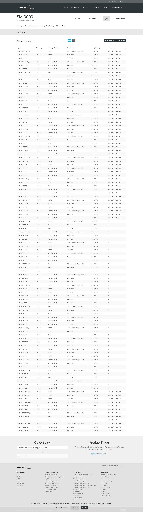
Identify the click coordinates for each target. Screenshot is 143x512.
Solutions (85, 8)
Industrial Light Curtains (52, 481)
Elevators (104, 483)
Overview (77, 19)
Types (106, 19)
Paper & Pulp (105, 477)
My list (112, 1)
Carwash (103, 489)
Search (125, 8)
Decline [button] (74, 507)
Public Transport (106, 493)
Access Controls (106, 479)
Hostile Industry (105, 496)
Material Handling (106, 481)
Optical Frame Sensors (52, 487)
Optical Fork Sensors (51, 485)
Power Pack (76, 491)
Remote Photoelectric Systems (54, 477)
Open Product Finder (98, 454)
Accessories (48, 491)
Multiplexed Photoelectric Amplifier (83, 475)
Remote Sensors (78, 493)
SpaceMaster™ (77, 498)
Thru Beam (49, 26)
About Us (63, 8)
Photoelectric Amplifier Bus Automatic (84, 485)
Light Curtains (49, 479)
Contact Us (116, 8)
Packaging (104, 485)
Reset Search (109, 40)
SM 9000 (57, 26)
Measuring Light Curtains (52, 483)
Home (19, 26)
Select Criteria (120, 40)
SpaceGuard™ (77, 496)
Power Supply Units (51, 489)
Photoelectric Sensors (37, 26)
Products (74, 8)
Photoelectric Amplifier (80, 481)
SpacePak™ (76, 500)
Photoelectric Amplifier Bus (81, 483)
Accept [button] (84, 507)
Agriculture (104, 491)
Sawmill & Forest (106, 487)
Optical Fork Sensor (79, 477)
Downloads (106, 8)
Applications (120, 19)
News (95, 8)
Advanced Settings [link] (61, 507)
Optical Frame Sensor (79, 479)
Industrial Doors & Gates (108, 475)
